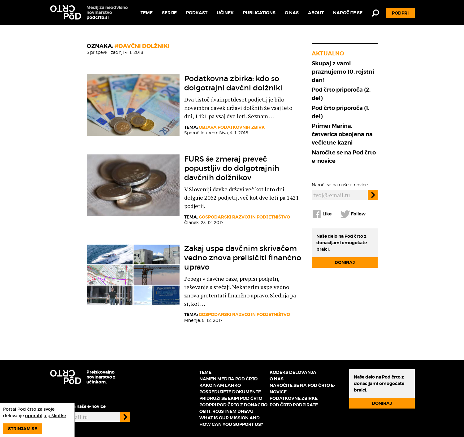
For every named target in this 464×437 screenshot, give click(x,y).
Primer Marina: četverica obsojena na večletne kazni (342, 134)
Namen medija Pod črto (228, 379)
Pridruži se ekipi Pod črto (230, 398)
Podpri (400, 13)
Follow (353, 214)
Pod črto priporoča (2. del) (341, 94)
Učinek (225, 12)
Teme (147, 12)
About (316, 12)
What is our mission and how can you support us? (231, 421)
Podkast (196, 12)
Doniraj (345, 262)
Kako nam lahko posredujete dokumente (230, 389)
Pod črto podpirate (294, 405)
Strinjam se (22, 428)
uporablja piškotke (45, 415)
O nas (292, 12)
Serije (169, 12)
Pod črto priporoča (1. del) (340, 112)
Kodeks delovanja (293, 372)
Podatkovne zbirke (294, 398)
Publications (259, 12)
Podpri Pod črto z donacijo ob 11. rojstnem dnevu (233, 408)
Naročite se (347, 12)
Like (322, 214)
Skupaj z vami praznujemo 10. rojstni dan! (343, 72)
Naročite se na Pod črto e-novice (344, 156)
